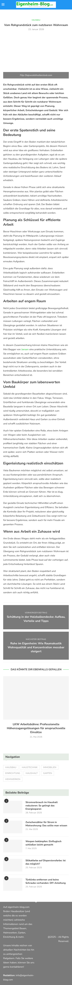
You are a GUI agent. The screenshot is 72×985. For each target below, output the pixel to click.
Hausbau (10, 767)
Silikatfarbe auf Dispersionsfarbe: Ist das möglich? (45, 862)
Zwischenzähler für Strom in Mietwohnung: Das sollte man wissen (46, 824)
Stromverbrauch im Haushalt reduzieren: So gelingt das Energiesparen (41, 805)
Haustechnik (30, 767)
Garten (47, 773)
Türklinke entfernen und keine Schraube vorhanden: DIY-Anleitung (45, 881)
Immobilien (49, 767)
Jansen (25, 349)
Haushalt (32, 773)
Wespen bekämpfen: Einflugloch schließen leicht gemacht (43, 843)
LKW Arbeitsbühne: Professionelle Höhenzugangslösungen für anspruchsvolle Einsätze (36, 728)
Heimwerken (12, 779)
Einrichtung (12, 773)
